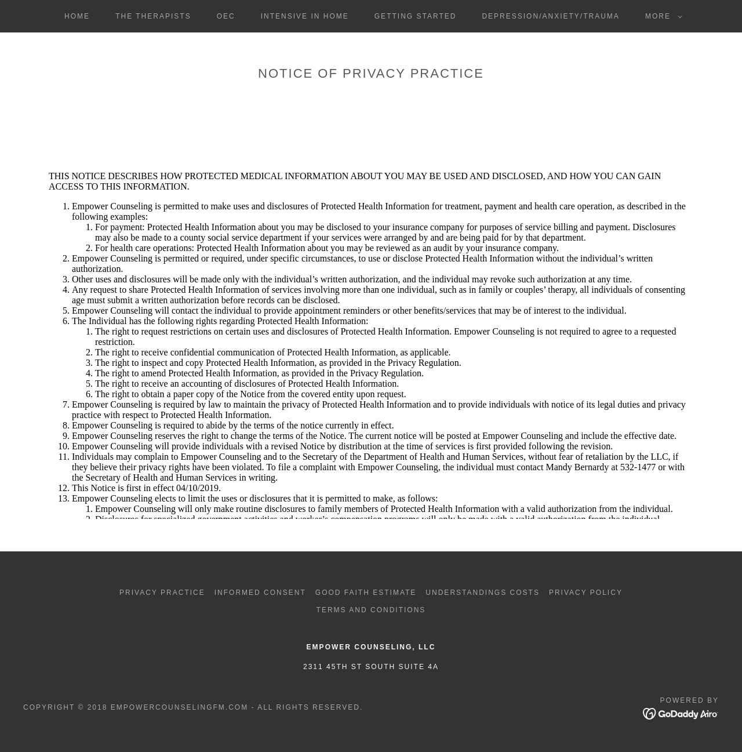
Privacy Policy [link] (586, 592)
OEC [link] (226, 16)
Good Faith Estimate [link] (366, 592)
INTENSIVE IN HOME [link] (305, 16)
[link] (681, 713)
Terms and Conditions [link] (371, 610)
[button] (661, 16)
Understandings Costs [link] (482, 592)
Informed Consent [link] (260, 592)
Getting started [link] (415, 16)
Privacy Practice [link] (162, 592)
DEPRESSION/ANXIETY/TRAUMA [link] (550, 16)
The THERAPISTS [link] (153, 16)
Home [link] (77, 16)
